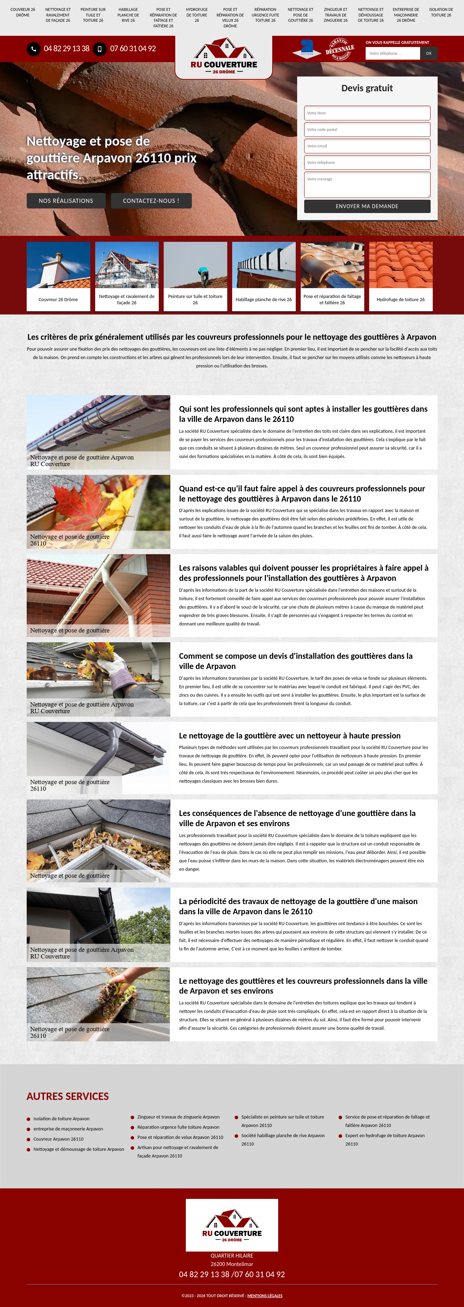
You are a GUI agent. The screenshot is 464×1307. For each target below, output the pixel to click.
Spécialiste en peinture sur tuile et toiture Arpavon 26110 (283, 1121)
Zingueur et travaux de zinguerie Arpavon (179, 1117)
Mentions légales (264, 1295)
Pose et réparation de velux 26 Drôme (230, 17)
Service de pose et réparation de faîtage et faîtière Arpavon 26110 (388, 1121)
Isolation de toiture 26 (441, 12)
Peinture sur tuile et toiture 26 (93, 15)
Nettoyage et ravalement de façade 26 (58, 15)
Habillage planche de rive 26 (128, 15)
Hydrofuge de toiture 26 (197, 15)
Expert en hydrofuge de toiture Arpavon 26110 (385, 1140)
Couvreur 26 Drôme (23, 12)
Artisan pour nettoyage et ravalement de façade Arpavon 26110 (178, 1152)
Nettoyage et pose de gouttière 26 (300, 15)
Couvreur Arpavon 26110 (59, 1139)
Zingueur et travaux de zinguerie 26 (336, 15)
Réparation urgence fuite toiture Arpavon (179, 1127)
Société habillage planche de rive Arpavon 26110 (283, 1140)
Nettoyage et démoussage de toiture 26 (371, 15)
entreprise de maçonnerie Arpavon (68, 1129)
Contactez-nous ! (151, 201)
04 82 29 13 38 (58, 48)
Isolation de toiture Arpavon (62, 1119)
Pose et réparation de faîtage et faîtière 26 (163, 17)
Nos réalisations (66, 201)
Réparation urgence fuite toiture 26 (265, 15)
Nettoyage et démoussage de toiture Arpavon (79, 1149)
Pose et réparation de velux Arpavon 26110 (180, 1137)
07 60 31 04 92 (124, 48)
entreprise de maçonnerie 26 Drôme (406, 15)
